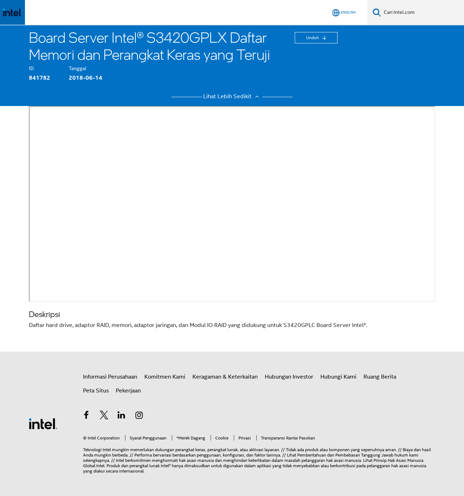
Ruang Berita (380, 376)
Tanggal (77, 68)
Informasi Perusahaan (110, 376)
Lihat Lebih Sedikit (232, 96)
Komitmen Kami (164, 376)
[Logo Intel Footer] (43, 423)
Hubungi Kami (338, 376)
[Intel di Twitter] (104, 416)
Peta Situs (96, 390)
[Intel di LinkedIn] (121, 416)
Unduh (313, 37)
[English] (343, 12)
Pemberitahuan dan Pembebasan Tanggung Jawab (345, 455)
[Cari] (377, 12)
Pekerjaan (128, 390)
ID (31, 68)
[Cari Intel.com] (422, 12)
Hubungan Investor (289, 376)
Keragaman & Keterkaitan (225, 376)
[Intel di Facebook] (86, 416)
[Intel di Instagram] (139, 416)
